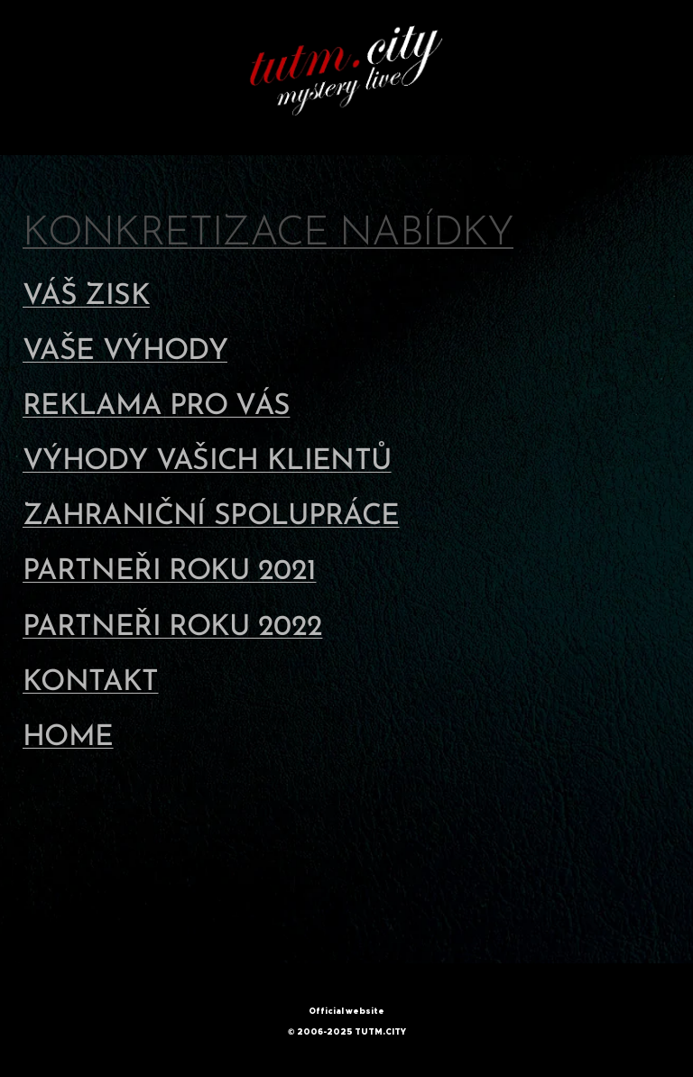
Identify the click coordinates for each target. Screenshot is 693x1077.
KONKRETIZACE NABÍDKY (268, 234)
